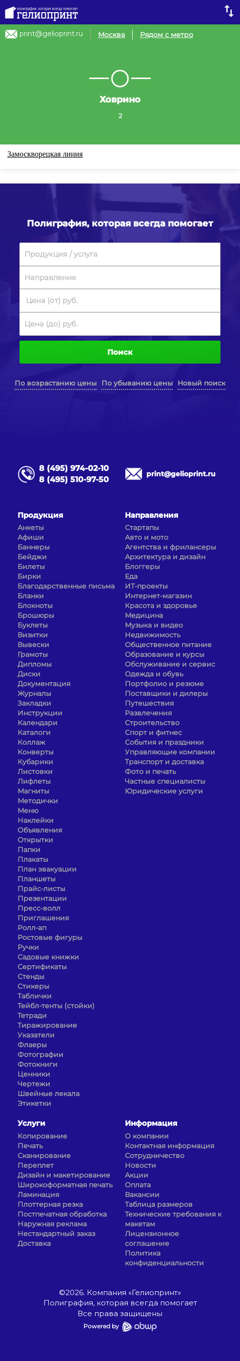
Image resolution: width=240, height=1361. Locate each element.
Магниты (33, 791)
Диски (29, 674)
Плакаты (33, 859)
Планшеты (37, 878)
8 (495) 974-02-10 (74, 468)
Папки (29, 849)
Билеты (31, 566)
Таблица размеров (159, 1204)
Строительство (152, 722)
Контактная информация (169, 1145)
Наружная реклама (52, 1223)
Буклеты (33, 625)
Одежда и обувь (154, 674)
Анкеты (31, 527)
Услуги (31, 1123)
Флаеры (32, 1044)
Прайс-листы (41, 888)
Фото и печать (150, 771)
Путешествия (149, 703)
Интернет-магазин (158, 595)
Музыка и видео (154, 625)
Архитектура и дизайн (165, 556)
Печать (30, 1145)
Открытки (35, 839)
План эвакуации (47, 869)
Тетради (32, 1015)
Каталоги (34, 732)
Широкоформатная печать (65, 1184)
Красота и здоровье (161, 605)
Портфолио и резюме (164, 683)
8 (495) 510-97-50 (74, 479)
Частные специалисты (165, 781)
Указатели (36, 1035)
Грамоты (33, 654)
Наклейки (36, 820)
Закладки (34, 703)
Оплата (138, 1184)
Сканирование (44, 1155)
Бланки (31, 595)
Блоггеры (142, 566)
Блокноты (35, 605)
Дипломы (35, 664)
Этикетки (34, 1103)
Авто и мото (146, 537)
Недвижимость (152, 634)
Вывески (33, 644)
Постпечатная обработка (62, 1214)
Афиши (31, 537)
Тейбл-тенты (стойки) (56, 1005)
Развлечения (148, 713)
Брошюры (36, 615)
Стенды (31, 976)
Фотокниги (38, 1064)
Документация (44, 683)
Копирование (42, 1136)
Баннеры (34, 547)
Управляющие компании (170, 752)
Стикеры (33, 986)
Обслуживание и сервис (170, 664)
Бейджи (32, 556)
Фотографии (40, 1054)
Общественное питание (168, 644)
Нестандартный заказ (56, 1233)
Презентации (42, 898)
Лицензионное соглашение (152, 1238)
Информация (151, 1123)
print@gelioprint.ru (51, 33)
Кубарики (35, 761)
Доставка (34, 1243)
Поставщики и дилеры (166, 693)
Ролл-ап (32, 927)
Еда (131, 576)
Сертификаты (42, 966)
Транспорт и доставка (164, 761)
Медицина (144, 615)
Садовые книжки (48, 957)
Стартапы (142, 527)
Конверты (36, 752)
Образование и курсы (164, 654)
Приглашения (43, 918)
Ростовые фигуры (50, 937)
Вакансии (142, 1194)
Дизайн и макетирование (64, 1175)
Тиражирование (47, 1025)
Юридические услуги (164, 791)
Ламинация (38, 1194)
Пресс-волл (39, 908)
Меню (28, 810)
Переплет (36, 1165)
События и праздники (164, 742)
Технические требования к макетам (173, 1219)
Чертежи (34, 1083)
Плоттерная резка (50, 1204)
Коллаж (31, 742)
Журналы (34, 693)
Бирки (29, 576)
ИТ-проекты (146, 586)
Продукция (40, 515)
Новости (140, 1165)
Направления (151, 515)
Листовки (35, 771)
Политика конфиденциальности (164, 1258)
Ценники (34, 1074)
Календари (38, 722)
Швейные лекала (49, 1093)
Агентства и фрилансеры (170, 547)
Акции (136, 1175)
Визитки (33, 634)
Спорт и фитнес (153, 732)
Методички (38, 800)
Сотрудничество (154, 1155)
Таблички (35, 996)
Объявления (40, 830)
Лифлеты (34, 781)
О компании (147, 1136)
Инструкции (40, 713)
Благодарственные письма (66, 586)
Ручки (28, 947)
